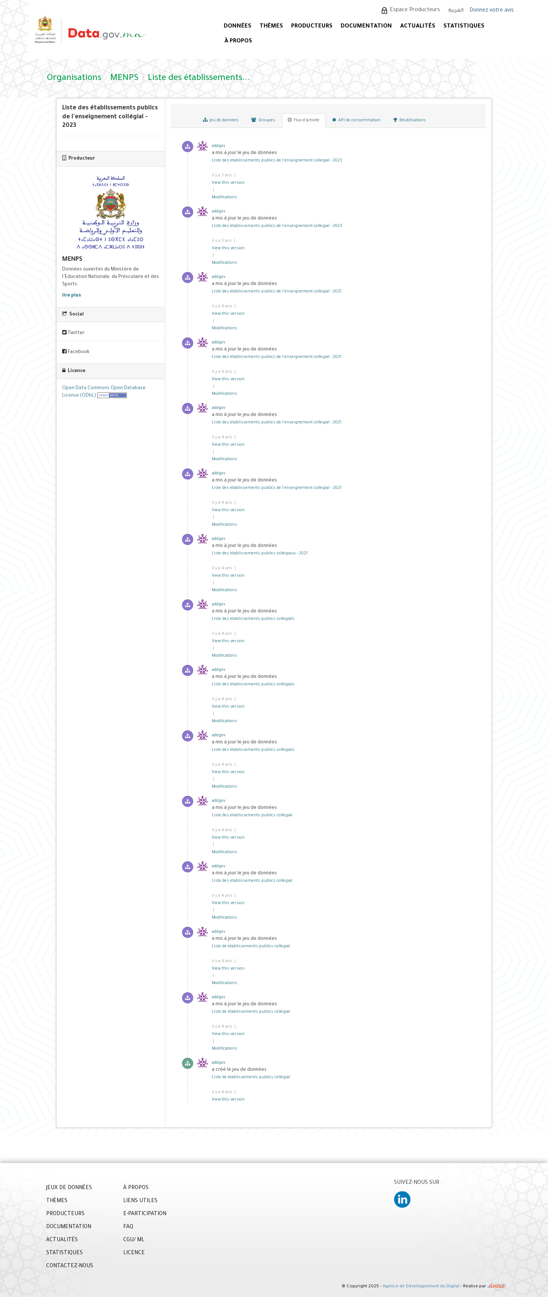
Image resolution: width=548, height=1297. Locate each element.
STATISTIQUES (463, 26)
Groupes (263, 120)
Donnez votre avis (491, 11)
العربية (456, 10)
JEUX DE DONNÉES (69, 1188)
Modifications (224, 197)
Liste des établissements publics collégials (253, 619)
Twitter (73, 333)
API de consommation (356, 120)
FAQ (128, 1227)
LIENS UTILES (140, 1201)
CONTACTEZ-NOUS (69, 1266)
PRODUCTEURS (311, 26)
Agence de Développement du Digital (421, 1287)
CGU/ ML (133, 1240)
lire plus (71, 295)
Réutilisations (409, 120)
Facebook (75, 352)
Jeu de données (221, 120)
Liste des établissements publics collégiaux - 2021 (260, 553)
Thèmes (271, 26)
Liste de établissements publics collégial (251, 946)
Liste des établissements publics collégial (252, 815)
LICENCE (134, 1253)
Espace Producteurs (415, 10)
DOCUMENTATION (366, 26)
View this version (228, 183)
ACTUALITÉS (417, 26)
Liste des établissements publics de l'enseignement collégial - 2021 (276, 291)
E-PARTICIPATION (144, 1214)
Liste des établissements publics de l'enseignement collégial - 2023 (277, 160)
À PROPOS (238, 41)
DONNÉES (237, 26)
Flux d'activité (303, 120)
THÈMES (56, 1201)
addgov (218, 146)
